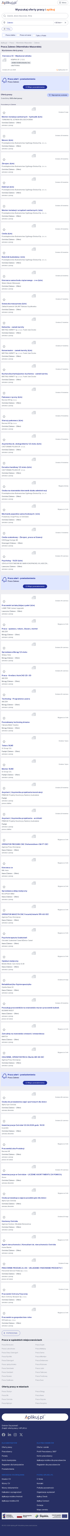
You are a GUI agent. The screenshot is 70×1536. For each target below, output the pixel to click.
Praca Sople (39, 1345)
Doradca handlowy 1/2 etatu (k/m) (17, 467)
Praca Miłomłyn (40, 1356)
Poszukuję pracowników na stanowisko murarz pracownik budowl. (30, 1008)
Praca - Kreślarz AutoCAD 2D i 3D (16, 675)
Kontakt (40, 1483)
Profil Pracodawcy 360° (46, 1451)
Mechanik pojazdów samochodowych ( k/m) (21, 514)
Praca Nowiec (7, 1376)
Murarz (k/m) (7, 140)
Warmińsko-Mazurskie (24, 43)
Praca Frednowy (41, 1376)
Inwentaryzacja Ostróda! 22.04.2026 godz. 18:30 (23, 1125)
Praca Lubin (39, 1368)
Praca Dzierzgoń (8, 1360)
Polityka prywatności (45, 1488)
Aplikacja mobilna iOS (10, 1501)
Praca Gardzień (7, 1372)
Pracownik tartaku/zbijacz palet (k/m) (18, 605)
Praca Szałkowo (7, 1380)
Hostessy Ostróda (10, 1221)
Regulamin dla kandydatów (13, 1465)
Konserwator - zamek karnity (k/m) (17, 350)
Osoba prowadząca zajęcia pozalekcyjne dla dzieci (24, 1198)
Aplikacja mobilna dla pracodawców (51, 1460)
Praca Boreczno (7, 1345)
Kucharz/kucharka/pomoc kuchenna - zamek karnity (25, 374)
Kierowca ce (7, 867)
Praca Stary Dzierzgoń (10, 1352)
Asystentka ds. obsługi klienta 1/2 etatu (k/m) (21, 444)
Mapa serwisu (42, 1509)
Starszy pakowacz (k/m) (12, 420)
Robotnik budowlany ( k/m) (13, 257)
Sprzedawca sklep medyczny (14, 891)
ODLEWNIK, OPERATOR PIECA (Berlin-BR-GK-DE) (23, 1057)
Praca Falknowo (41, 1372)
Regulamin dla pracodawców (48, 1465)
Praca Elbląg (39, 1391)
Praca (12, 43)
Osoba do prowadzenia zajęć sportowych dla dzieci (24, 1102)
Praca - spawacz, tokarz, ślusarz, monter (20, 629)
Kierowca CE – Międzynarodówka (16, 56)
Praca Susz (39, 1380)
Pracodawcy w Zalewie (8, 104)
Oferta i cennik (43, 1447)
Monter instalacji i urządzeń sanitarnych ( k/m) (22, 210)
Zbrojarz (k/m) (8, 163)
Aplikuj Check (42, 1496)
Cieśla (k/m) (7, 233)
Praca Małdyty (40, 1349)
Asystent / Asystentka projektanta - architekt (22, 818)
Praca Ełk (5, 1395)
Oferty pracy (7, 1447)
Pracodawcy (7, 1451)
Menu (62, 3)
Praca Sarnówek (8, 1368)
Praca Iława (39, 1395)
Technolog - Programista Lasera (16, 699)
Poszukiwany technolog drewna (15, 722)
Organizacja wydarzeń (46, 1492)
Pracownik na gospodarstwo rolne (17, 1317)
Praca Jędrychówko (9, 1364)
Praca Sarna (39, 1352)
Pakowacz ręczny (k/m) (12, 397)
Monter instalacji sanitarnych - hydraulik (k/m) (22, 117)
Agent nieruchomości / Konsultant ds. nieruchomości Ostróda (29, 1244)
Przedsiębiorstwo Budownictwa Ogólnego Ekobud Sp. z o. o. (24, 143)
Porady (5, 1456)
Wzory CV (6, 1483)
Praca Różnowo (41, 1364)
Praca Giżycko (40, 1399)
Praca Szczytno (41, 1403)
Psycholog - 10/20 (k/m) (12, 561)
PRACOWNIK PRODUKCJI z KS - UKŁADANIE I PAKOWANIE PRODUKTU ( (32, 1268)
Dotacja (40, 1505)
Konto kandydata (9, 1460)
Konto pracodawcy (44, 1456)
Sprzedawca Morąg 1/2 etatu (14, 652)
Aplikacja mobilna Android (12, 1496)
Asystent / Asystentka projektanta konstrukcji (22, 792)
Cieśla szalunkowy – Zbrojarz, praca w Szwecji (22, 537)
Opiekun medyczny (10, 961)
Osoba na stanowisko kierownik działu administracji (24, 490)
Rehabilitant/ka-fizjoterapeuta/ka (16, 984)
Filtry (7, 29)
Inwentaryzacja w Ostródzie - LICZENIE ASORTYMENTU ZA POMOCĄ (32, 1174)
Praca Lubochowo (8, 1349)
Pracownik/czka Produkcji (13, 1148)
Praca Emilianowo (41, 1360)
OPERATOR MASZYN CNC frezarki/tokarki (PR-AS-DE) (25, 914)
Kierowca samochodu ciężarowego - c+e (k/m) (22, 280)
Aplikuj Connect (43, 1501)
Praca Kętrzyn (7, 1403)
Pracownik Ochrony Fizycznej (15, 1294)
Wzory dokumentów (10, 1488)
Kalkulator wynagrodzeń (11, 1492)
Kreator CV (6, 1479)
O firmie (40, 1479)
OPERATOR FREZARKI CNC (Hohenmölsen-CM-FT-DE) (25, 844)
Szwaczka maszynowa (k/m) (14, 304)
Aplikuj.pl (4, 43)
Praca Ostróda (7, 1399)
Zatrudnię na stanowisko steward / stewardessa (23, 1034)
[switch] (35, 87)
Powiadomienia (8, 1469)
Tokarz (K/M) (7, 745)
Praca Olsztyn (7, 1391)
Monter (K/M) (8, 769)
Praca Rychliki (7, 1356)
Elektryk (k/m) (8, 187)
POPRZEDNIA (10, 1333)
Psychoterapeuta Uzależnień (14, 938)
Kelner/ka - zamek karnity (13, 327)
